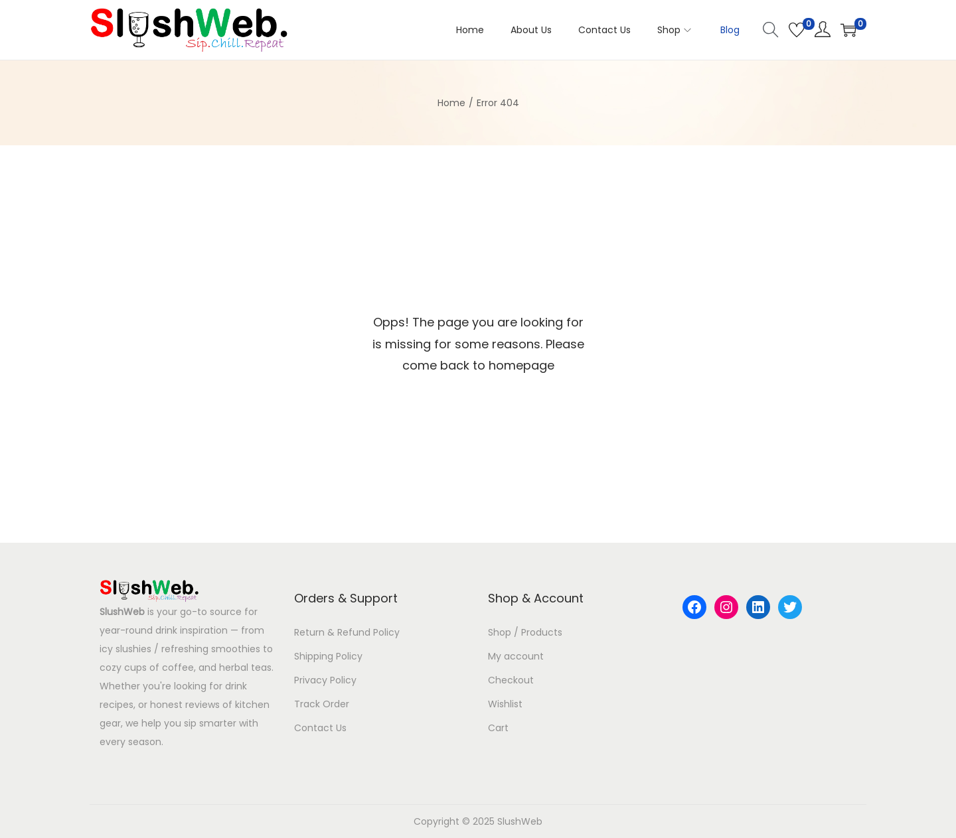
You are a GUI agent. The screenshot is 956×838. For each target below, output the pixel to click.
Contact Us (320, 727)
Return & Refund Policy (347, 632)
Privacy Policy (325, 680)
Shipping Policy (328, 656)
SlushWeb (122, 611)
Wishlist (505, 704)
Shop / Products (525, 632)
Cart (498, 727)
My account (516, 656)
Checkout (511, 680)
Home (451, 102)
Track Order (321, 704)
